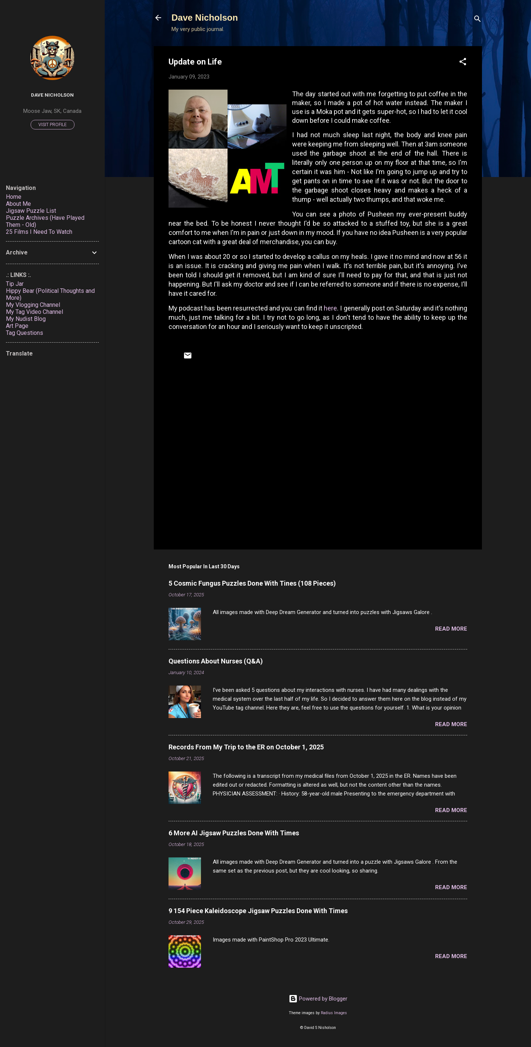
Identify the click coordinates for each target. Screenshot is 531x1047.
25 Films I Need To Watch (39, 231)
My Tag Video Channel (34, 311)
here (330, 308)
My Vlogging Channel (33, 304)
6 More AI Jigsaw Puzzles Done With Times (234, 833)
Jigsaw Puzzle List (31, 210)
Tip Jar (15, 283)
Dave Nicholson (204, 17)
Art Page (17, 325)
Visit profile (52, 124)
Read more (451, 628)
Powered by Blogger (318, 998)
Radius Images (334, 1012)
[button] (462, 63)
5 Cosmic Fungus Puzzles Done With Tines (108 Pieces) (252, 583)
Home (13, 196)
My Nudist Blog (26, 318)
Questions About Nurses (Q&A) (216, 661)
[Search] (477, 20)
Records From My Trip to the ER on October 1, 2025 (246, 747)
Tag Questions (24, 332)
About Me (18, 203)
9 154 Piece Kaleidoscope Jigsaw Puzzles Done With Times (258, 911)
